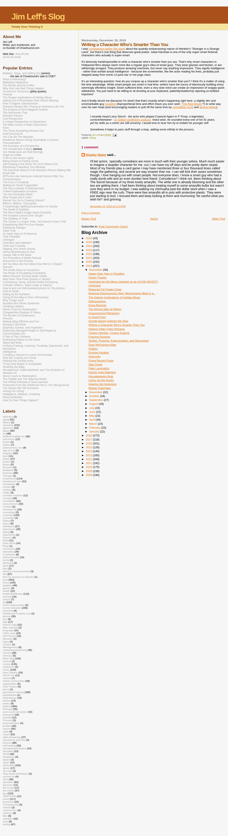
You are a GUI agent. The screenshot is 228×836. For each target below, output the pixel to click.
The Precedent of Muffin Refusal (22, 257)
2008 (89, 475)
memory (7, 655)
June (92, 411)
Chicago (7, 475)
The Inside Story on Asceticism (21, 270)
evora (6, 560)
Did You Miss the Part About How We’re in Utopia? (33, 264)
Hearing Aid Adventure (102, 384)
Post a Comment (90, 212)
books (6, 458)
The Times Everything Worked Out (23, 130)
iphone (6, 616)
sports (6, 768)
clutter (6, 492)
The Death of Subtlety (16, 209)
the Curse (8, 787)
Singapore (8, 756)
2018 (89, 435)
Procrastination (12, 142)
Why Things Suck (13, 300)
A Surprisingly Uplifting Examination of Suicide (30, 206)
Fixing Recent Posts (101, 360)
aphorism (8, 427)
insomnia (8, 610)
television (8, 782)
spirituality (8, 765)
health (6, 590)
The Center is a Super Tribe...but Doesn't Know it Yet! (34, 221)
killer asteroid (10, 627)
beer (5, 456)
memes (7, 652)
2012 (89, 459)
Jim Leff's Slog (38, 16)
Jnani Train (9, 230)
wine (5, 821)
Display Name (96, 155)
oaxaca (7, 678)
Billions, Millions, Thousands (19, 203)
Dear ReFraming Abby (102, 344)
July (92, 408)
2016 (89, 443)
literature (8, 638)
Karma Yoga (10, 624)
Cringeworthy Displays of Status (22, 312)
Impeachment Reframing (103, 313)
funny (6, 582)
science (7, 742)
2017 (89, 439)
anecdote (8, 425)
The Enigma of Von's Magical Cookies (25, 109)
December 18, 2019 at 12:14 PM (108, 206)
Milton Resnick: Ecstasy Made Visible (25, 276)
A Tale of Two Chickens (16, 336)
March (93, 423)
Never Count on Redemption (20, 309)
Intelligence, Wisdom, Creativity (21, 394)
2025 (89, 242)
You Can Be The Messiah (18, 136)
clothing (7, 489)
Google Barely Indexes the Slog (108, 321)
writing (92, 138)
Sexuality (8, 751)
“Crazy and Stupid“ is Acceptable (22, 363)
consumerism (10, 503)
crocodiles (8, 517)
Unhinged (94, 285)
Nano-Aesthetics (13, 397)
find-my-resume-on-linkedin (18, 576)
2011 (89, 463)
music (6, 669)
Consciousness (12, 179)
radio (5, 731)
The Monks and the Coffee (18, 85)
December (96, 269)
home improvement (13, 605)
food (5, 579)
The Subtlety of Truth (15, 218)
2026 (89, 238)
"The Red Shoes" (192, 104)
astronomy (9, 439)
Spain (6, 762)
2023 (89, 250)
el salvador (9, 554)
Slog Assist (95, 364)
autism (6, 444)
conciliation (9, 501)
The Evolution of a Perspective (21, 145)
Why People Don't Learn (17, 197)
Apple (6, 430)
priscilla (7, 717)
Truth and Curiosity (14, 245)
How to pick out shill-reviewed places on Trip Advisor (34, 288)
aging (6, 419)
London (7, 644)
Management (10, 647)
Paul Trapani (10, 686)
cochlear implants (13, 495)
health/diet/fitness (13, 593)
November (96, 392)
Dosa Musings (97, 305)
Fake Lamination (98, 368)
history (6, 599)
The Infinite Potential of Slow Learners (25, 382)
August (94, 403)
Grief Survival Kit (13, 133)
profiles (7, 725)
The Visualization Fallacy (17, 149)
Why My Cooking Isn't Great (19, 357)
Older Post (218, 218)
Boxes (6, 464)
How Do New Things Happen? (21, 400)
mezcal (7, 661)
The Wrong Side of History (104, 309)
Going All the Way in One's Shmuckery (26, 297)
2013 (89, 455)
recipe (6, 734)
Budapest (8, 470)
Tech (5, 779)
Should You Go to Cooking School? (24, 200)
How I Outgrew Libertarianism (20, 103)
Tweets (7, 807)
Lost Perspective (13, 118)
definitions (8, 526)
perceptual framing (13, 692)
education (8, 551)
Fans (6, 127)
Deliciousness (97, 301)
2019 (89, 265)
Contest (7, 506)
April (92, 419)
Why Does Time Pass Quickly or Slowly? (27, 279)
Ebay (6, 546)
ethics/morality (11, 557)
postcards (8, 714)
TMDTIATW (9, 796)
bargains (8, 453)
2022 (89, 254)
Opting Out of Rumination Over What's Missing (30, 100)
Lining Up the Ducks (101, 380)
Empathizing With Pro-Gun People (23, 224)
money (6, 664)
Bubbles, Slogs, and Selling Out (22, 73)
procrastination (11, 723)
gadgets (7, 585)
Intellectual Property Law (17, 613)
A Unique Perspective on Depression (24, 121)
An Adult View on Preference (20, 233)
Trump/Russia (11, 804)
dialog (6, 531)
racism (6, 728)
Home (154, 218)
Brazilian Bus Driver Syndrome (21, 303)
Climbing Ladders (13, 306)
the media (8, 790)
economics (9, 548)
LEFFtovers (9, 635)
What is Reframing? (14, 79)
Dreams (7, 537)
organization (10, 683)
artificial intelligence (14, 436)
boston (6, 461)
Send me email (12, 57)
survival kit (9, 776)
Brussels (8, 467)
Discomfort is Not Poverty (18, 261)
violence (7, 813)
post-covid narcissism (15, 711)
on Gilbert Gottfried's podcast (132, 119)
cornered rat (9, 509)
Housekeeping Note (100, 376)
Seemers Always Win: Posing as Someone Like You (33, 106)
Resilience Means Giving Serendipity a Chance (31, 139)
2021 (89, 257)
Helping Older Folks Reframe (106, 329)
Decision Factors (13, 115)
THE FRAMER (11, 236)
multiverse (8, 666)
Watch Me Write (12, 342)
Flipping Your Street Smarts (19, 248)
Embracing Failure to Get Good (21, 339)
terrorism (8, 784)
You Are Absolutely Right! (18, 194)
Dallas (6, 520)
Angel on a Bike (12, 155)
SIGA (6, 754)
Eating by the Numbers (16, 294)
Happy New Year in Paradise (106, 273)
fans (5, 568)
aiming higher (207, 107)
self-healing (9, 745)
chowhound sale (12, 481)
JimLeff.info (22, 54)
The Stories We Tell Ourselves (21, 388)
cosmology (9, 512)
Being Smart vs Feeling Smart (20, 161)
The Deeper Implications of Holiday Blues (114, 297)
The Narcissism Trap (15, 112)
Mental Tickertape (99, 388)
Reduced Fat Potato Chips (104, 289)
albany (6, 422)
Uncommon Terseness (16, 91)
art (4, 433)
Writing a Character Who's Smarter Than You (116, 325)
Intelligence (9, 351)
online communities (13, 680)
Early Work (9, 543)
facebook (8, 562)
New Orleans (10, 672)
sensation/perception (14, 748)
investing (110, 104)
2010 (89, 467)
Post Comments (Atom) (113, 226)
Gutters (93, 348)
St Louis (7, 770)
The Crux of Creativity (16, 182)
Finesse (7, 94)
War (5, 815)
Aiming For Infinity (13, 391)
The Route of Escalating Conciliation (24, 273)
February (95, 427)
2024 (89, 246)
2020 (89, 261)
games (6, 588)
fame (5, 565)
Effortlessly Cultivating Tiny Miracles (24, 167)
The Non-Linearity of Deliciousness (23, 188)
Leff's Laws (9, 633)
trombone (8, 801)
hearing (7, 596)
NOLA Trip (9, 675)
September (96, 400)
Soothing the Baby (14, 366)
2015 (89, 447)
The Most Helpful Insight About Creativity (27, 212)
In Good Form (97, 317)
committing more (182, 107)
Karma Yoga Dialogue (102, 372)
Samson (8, 267)
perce (6, 689)
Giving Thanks (97, 277)
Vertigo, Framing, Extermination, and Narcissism (118, 340)
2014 (89, 451)
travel (6, 799)
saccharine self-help (14, 739)
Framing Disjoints (99, 336)
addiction (8, 416)
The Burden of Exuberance (19, 315)
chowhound (9, 478)
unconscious (10, 810)
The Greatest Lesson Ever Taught (23, 215)
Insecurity (94, 356)
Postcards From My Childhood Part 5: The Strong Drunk (36, 385)
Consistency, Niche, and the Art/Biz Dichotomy (30, 282)
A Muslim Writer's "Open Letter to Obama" (28, 285)
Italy (5, 621)
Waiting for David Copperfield (20, 185)
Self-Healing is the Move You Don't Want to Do (30, 164)
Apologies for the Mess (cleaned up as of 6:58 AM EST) (123, 281)
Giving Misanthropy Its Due (19, 251)
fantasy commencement (16, 571)
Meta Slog (8, 658)
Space (6, 759)
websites (8, 818)
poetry (6, 703)
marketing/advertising (15, 650)
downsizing (9, 534)
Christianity (9, 484)
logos (6, 641)
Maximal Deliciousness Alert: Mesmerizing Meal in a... (122, 293)
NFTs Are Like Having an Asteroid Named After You (33, 176)
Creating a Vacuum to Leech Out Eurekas (27, 354)
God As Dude (11, 291)
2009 (89, 471)
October (94, 396)
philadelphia (9, 694)
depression (9, 529)
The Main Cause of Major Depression (25, 124)
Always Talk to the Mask (17, 254)
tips (5, 793)
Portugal (7, 709)
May (92, 415)
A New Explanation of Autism (20, 191)
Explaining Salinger (14, 227)
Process (8, 318)
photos (6, 700)
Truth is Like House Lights (18, 158)
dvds (5, 540)
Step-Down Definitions (15, 773)
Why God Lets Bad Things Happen (23, 88)
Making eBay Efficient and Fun (21, 321)
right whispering (12, 737)
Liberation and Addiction (17, 242)
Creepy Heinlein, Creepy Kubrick (108, 333)
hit (4, 602)
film (5, 574)
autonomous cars (12, 447)
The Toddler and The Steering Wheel (24, 379)
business (8, 472)
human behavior (12, 607)
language (8, 630)
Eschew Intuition (98, 352)
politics (7, 706)
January (94, 431)
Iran (5, 619)
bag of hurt (9, 450)
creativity (8, 515)
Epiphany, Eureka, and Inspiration (23, 327)
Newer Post (88, 218)
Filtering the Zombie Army (18, 360)
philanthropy (10, 697)
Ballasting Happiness (15, 82)
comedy (7, 498)
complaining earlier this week (107, 48)
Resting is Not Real (14, 324)
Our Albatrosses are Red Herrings (23, 152)
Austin (6, 441)
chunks (7, 486)
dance (6, 523)
